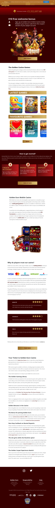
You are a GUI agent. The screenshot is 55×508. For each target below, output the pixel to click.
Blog (14, 485)
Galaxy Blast (24, 394)
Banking (27, 484)
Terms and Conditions (27, 482)
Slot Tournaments (14, 483)
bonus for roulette (28, 443)
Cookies (9, 2)
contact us (42, 342)
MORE (27, 141)
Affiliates (40, 484)
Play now (27, 348)
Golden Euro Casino (22, 360)
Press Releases (41, 483)
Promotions (14, 484)
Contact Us (41, 482)
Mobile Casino (14, 482)
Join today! (27, 58)
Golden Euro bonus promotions (33, 420)
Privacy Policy (27, 483)
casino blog (34, 400)
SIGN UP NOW (27, 183)
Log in (33, 454)
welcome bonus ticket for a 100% (20, 416)
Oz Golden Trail (20, 392)
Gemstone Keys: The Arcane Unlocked (32, 392)
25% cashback (26, 429)
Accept (46, 2)
